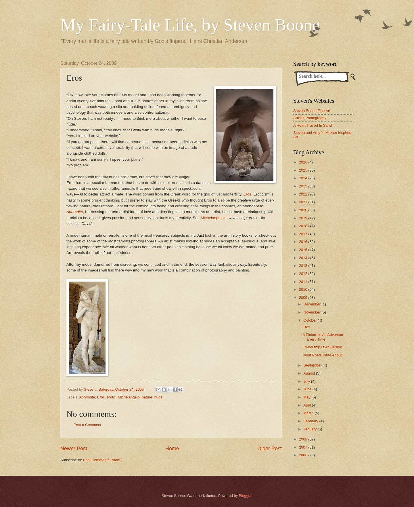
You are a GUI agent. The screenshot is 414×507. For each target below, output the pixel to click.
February (311, 421)
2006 (303, 455)
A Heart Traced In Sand (312, 125)
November (312, 312)
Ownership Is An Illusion (322, 347)
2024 (303, 178)
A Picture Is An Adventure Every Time (323, 337)
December (312, 304)
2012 (303, 273)
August (309, 373)
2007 (303, 447)
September (313, 365)
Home (172, 448)
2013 (303, 265)
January (310, 429)
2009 (303, 297)
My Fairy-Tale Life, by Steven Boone (190, 24)
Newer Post (73, 448)
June (308, 389)
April (307, 405)
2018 (303, 226)
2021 (303, 202)
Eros (247, 194)
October (310, 320)
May (307, 397)
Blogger (245, 495)
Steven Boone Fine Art (311, 111)
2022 (303, 194)
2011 (303, 282)
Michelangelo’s (213, 218)
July (307, 381)
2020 (303, 210)
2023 (303, 186)
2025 (303, 170)
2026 (303, 162)
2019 (303, 218)
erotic (111, 397)
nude (158, 397)
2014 (303, 258)
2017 (303, 234)
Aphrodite (74, 212)
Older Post (269, 448)
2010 (303, 289)
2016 (303, 242)
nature (147, 397)
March (309, 413)
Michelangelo (129, 397)
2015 (303, 250)
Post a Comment (87, 425)
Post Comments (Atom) (102, 460)
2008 (303, 439)
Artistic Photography (309, 118)
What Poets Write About (322, 355)
